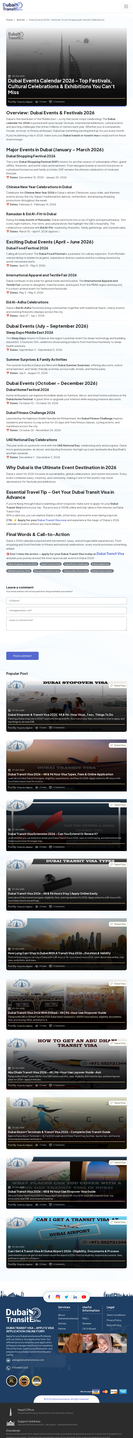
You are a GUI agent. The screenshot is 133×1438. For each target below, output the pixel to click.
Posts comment (22, 655)
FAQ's (85, 1318)
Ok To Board (89, 1328)
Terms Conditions (116, 1315)
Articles (62, 1323)
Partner (62, 1328)
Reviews (86, 1323)
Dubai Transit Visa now (52, 520)
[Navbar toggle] (126, 6)
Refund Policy (114, 1325)
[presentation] (32, 640)
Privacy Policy (114, 1320)
